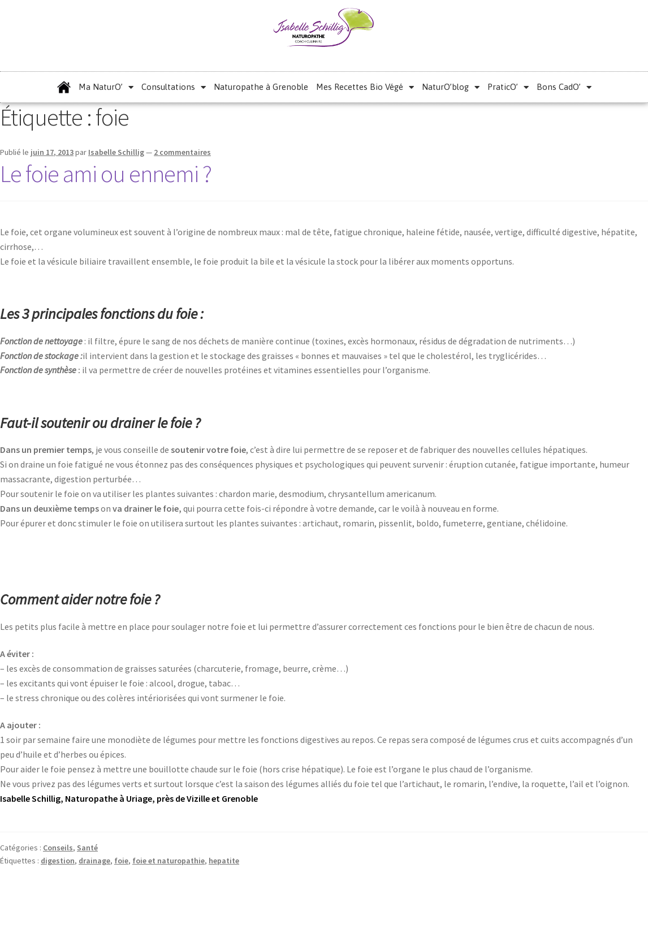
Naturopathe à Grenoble (261, 87)
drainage (94, 860)
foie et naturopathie (168, 860)
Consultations (173, 87)
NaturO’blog (450, 87)
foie (121, 860)
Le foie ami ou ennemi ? (105, 173)
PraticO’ (508, 87)
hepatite (224, 860)
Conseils (58, 847)
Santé (87, 847)
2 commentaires (182, 152)
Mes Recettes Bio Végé (365, 87)
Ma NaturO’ (106, 87)
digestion (58, 860)
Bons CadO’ (564, 87)
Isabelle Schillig (116, 152)
